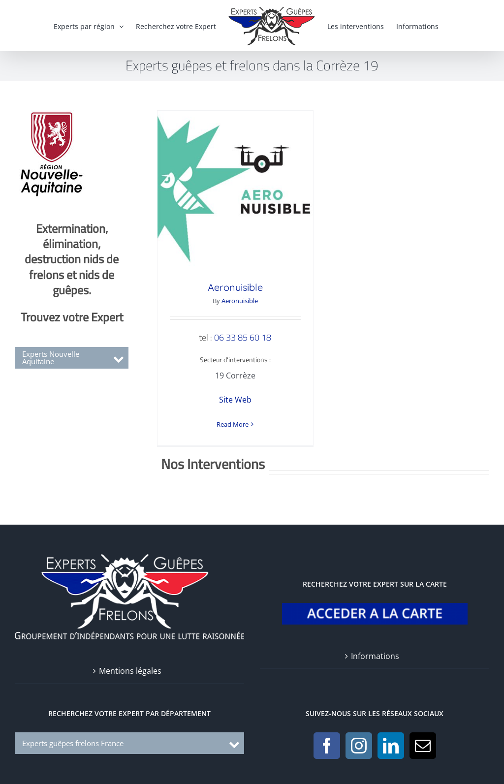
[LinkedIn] (391, 739)
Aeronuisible (235, 287)
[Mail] (423, 739)
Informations (375, 649)
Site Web (235, 399)
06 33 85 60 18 (242, 337)
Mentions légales (130, 664)
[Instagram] (359, 739)
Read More (233, 424)
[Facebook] (327, 739)
